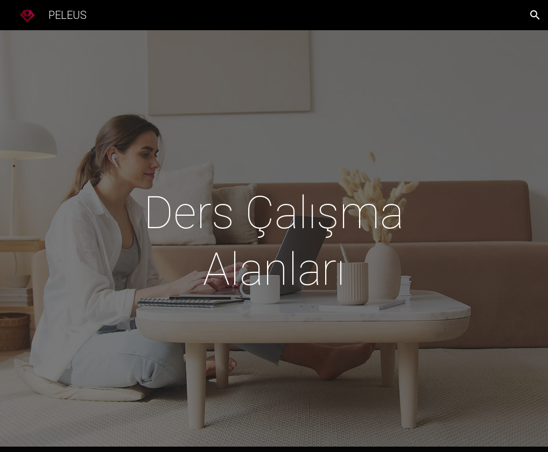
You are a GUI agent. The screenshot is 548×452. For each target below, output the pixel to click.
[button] (535, 15)
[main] (274, 241)
